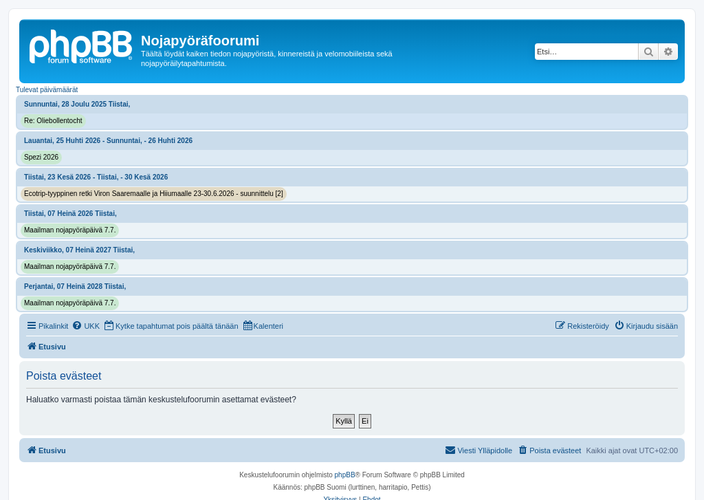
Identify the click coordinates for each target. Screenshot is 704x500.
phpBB (345, 475)
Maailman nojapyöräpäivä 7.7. (70, 230)
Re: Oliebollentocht (53, 120)
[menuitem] (86, 326)
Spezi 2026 (41, 157)
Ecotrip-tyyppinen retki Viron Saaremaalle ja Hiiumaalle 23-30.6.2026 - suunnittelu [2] (153, 193)
